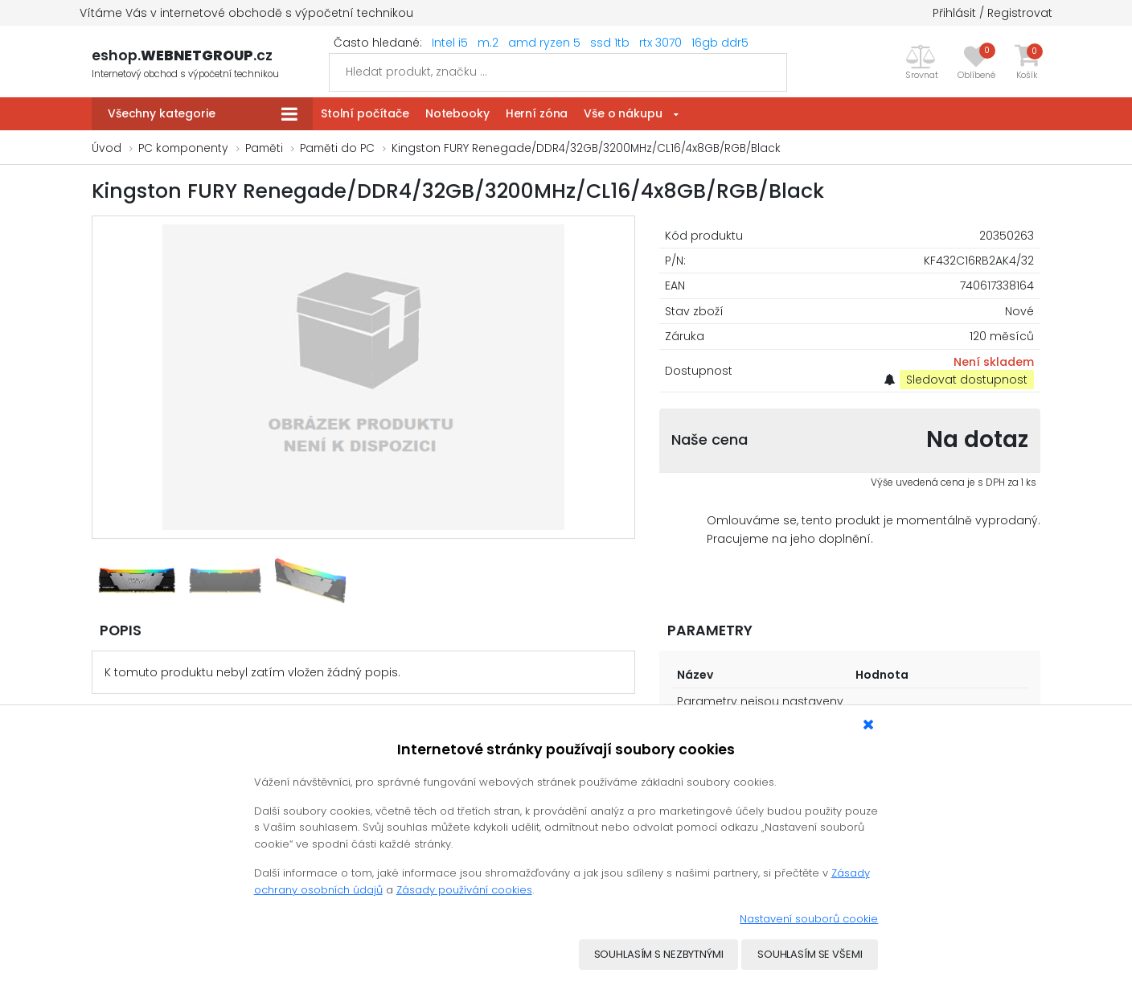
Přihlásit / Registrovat (992, 13)
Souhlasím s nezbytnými (658, 955)
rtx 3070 (660, 43)
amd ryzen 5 (544, 43)
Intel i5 (450, 43)
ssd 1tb (610, 43)
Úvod (106, 148)
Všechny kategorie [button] (161, 113)
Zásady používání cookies (464, 889)
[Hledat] (558, 72)
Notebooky (457, 113)
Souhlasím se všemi (810, 955)
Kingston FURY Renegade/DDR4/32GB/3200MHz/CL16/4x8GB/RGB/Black (586, 148)
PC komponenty (183, 148)
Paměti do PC (337, 148)
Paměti (264, 148)
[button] (921, 62)
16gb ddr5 (720, 43)
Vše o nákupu (623, 113)
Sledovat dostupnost (966, 380)
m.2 (488, 43)
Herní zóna (537, 113)
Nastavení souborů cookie (809, 918)
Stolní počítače (365, 113)
